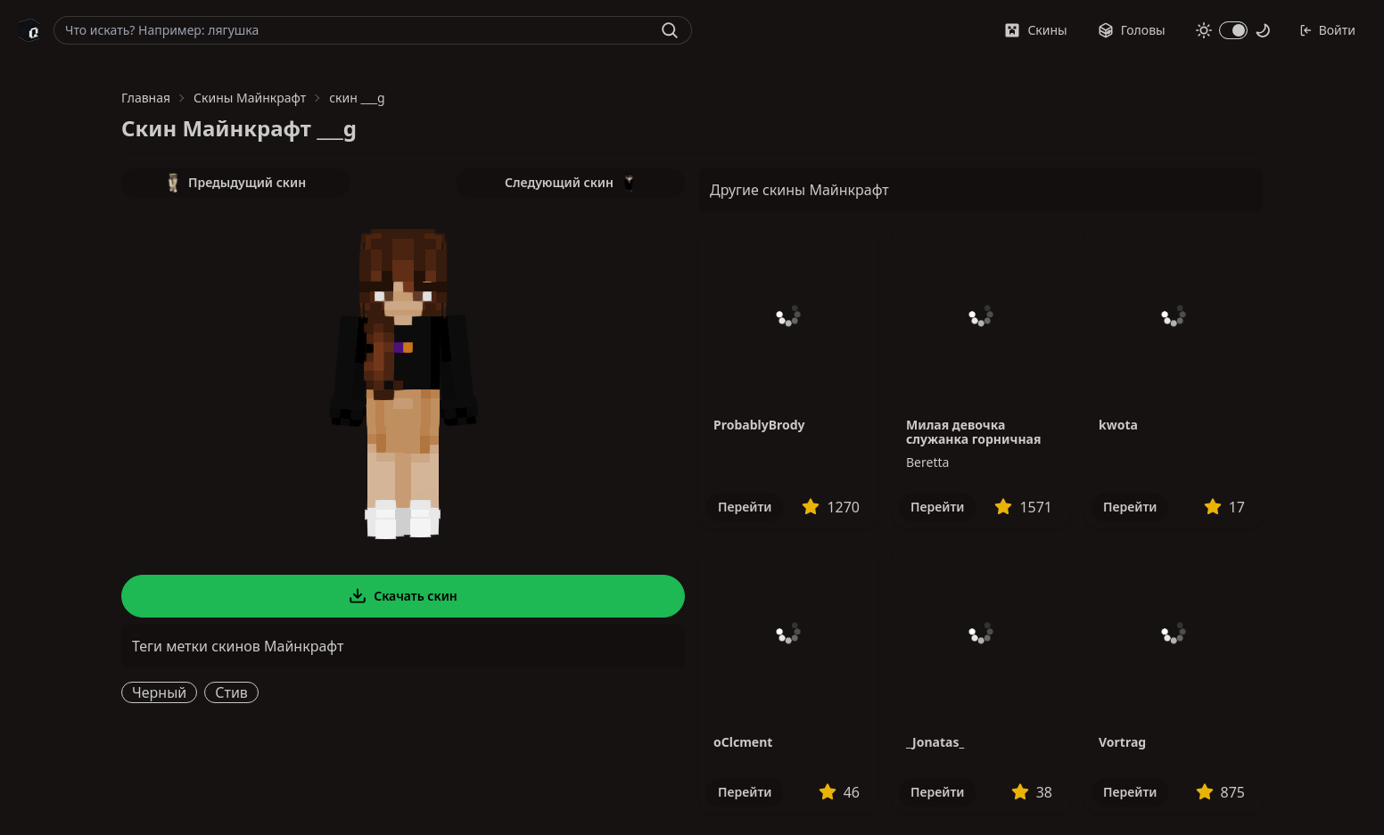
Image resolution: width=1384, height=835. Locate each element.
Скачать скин (403, 596)
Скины (1035, 29)
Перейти (744, 506)
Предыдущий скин (235, 182)
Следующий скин (571, 182)
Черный (159, 692)
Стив (231, 692)
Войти (1327, 29)
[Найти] (669, 30)
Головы (1132, 29)
